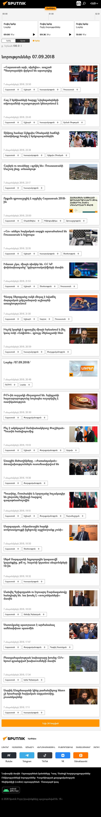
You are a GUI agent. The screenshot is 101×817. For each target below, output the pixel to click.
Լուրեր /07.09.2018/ (17, 362)
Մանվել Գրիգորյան (32, 614)
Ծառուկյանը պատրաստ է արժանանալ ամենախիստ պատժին (29, 626)
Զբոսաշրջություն (73, 220)
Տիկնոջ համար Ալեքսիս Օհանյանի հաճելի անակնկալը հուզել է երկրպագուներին (31, 134)
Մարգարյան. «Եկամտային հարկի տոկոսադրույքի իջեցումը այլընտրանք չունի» (33, 528)
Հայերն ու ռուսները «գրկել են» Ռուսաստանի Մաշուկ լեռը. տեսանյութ (33, 167)
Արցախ (69, 450)
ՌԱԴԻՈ (8, 384)
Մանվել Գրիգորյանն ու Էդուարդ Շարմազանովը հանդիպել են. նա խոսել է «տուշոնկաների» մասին (35, 595)
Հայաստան (10, 89)
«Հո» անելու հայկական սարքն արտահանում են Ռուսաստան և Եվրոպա (35, 233)
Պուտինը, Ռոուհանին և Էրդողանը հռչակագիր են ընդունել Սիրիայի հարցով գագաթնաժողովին (34, 497)
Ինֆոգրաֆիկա (50, 220)
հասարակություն (47, 89)
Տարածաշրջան (73, 516)
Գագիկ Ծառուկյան (58, 647)
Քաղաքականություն (56, 352)
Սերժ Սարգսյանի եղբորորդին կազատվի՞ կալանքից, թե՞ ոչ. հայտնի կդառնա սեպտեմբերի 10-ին (35, 563)
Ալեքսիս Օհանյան (55, 155)
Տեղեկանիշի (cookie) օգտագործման (21, 781)
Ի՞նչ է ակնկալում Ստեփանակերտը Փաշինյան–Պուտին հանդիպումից (34, 429)
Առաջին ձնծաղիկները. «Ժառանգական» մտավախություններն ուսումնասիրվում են (31, 462)
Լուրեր (7, 27)
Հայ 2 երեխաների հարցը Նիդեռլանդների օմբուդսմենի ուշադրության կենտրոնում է (31, 101)
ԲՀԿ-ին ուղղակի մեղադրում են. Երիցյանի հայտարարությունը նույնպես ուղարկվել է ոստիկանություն (31, 399)
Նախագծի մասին (11, 773)
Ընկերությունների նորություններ (19, 777)
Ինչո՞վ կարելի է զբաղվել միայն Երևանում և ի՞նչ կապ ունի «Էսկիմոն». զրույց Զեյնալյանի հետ (34, 331)
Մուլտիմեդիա (29, 220)
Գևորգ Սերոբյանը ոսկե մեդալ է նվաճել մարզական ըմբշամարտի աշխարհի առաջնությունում (30, 300)
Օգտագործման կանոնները (35, 773)
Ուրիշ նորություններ (50, 27)
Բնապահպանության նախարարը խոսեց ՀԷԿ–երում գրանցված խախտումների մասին (34, 659)
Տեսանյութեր (83, 747)
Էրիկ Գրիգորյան (31, 680)
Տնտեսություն (69, 253)
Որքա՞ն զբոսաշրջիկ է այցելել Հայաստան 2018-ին (35, 200)
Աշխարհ (27, 89)
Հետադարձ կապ (50, 781)
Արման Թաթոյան (71, 122)
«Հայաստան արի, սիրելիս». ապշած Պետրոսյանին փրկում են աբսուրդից (28, 69)
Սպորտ (43, 319)
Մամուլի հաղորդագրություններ (74, 773)
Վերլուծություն (46, 747)
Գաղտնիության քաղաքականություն (56, 777)
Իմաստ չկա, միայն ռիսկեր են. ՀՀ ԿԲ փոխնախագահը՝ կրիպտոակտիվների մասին (33, 265)
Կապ (53, 773)
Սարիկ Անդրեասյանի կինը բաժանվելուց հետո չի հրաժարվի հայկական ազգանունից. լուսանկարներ (34, 694)
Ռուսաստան (68, 89)
